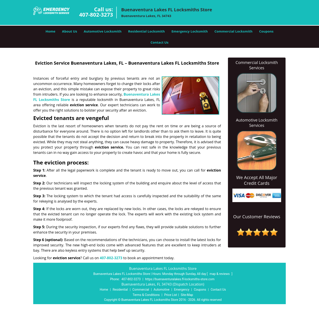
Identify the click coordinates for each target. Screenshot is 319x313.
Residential (120, 289)
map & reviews (220, 274)
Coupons (266, 31)
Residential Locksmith (146, 31)
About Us (69, 31)
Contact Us (159, 42)
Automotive (161, 289)
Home (50, 31)
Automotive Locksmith (102, 31)
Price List (170, 295)
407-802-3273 (96, 14)
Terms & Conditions (146, 295)
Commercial (140, 289)
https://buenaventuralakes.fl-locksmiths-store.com (179, 279)
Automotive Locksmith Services (256, 122)
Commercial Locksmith (233, 31)
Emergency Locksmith (189, 31)
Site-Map (187, 295)
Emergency (181, 289)
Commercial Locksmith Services (256, 65)
